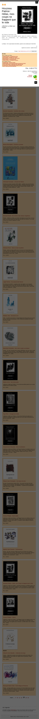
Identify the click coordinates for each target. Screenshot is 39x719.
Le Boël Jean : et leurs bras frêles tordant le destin (12, 65)
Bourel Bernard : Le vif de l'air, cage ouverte (11, 58)
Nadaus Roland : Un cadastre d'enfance (10, 60)
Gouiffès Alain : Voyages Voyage (9, 62)
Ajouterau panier (29, 76)
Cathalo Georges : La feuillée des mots (10, 56)
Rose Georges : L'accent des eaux (9, 59)
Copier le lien (34, 51)
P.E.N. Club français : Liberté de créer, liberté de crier (13, 64)
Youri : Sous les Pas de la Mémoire (9, 66)
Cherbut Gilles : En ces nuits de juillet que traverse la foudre (14, 63)
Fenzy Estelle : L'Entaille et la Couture (10, 57)
